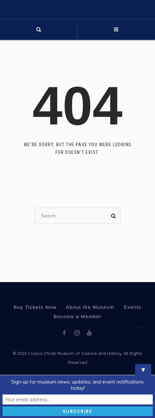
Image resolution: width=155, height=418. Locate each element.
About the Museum (90, 307)
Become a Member (77, 316)
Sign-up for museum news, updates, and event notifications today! (77, 385)
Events (133, 307)
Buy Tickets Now (34, 307)
